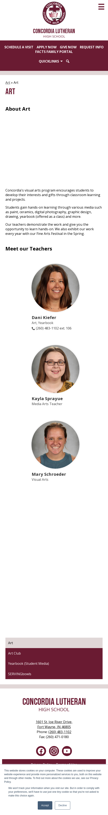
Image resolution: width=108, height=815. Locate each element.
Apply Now (47, 47)
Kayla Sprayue (47, 398)
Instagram (54, 752)
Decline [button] (62, 805)
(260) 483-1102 (59, 732)
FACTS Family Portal (54, 51)
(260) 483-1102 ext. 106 (54, 328)
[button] (50, 61)
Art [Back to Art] (7, 82)
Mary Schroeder (49, 474)
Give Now (68, 47)
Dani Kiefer (44, 317)
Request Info (92, 47)
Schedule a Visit (18, 47)
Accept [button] (45, 805)
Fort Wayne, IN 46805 (54, 724)
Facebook (41, 752)
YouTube (67, 752)
